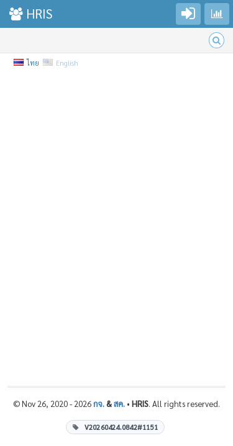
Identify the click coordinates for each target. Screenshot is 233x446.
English (61, 63)
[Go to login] (188, 14)
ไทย (27, 63)
